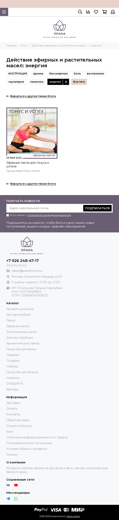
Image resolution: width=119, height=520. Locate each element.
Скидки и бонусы (19, 426)
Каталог (12, 454)
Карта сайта (73, 516)
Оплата (11, 408)
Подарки (13, 360)
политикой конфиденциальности (49, 215)
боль (77, 73)
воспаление (95, 73)
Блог (9, 431)
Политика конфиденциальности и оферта (37, 437)
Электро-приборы (19, 337)
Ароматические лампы (22, 343)
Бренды (12, 389)
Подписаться (97, 208)
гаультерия (16, 81)
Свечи (10, 320)
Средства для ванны (21, 349)
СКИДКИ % (14, 383)
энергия (55, 81)
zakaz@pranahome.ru (27, 271)
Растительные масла (21, 332)
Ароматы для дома (20, 309)
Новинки (12, 378)
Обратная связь (17, 420)
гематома (36, 81)
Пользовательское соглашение (29, 443)
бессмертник (58, 73)
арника (38, 73)
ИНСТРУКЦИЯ (17, 73)
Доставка (13, 403)
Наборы (12, 366)
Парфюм (12, 355)
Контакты (13, 414)
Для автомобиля (18, 315)
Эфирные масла (17, 326)
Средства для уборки (22, 372)
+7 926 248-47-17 (22, 260)
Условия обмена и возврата (26, 449)
